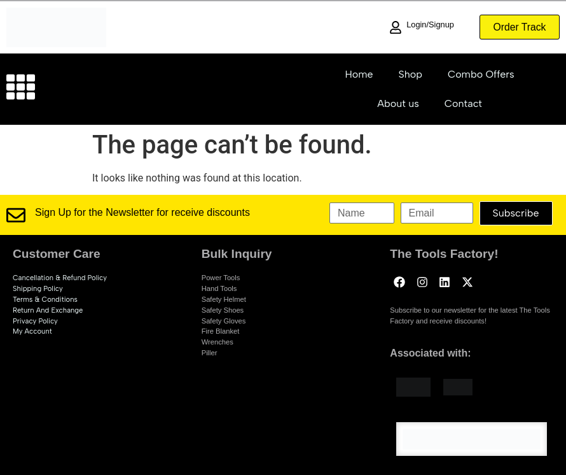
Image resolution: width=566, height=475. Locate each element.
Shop (410, 74)
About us (398, 103)
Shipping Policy (38, 288)
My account (32, 331)
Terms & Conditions (45, 299)
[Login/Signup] (392, 27)
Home (359, 74)
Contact (463, 103)
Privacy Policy (35, 320)
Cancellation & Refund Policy (60, 277)
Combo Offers (481, 74)
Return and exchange (48, 310)
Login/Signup (427, 24)
